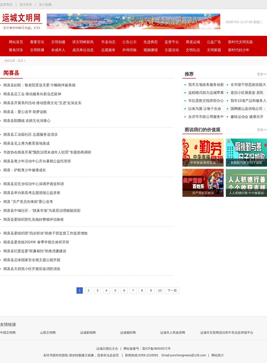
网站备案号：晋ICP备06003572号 (147, 348)
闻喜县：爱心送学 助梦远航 (25, 112)
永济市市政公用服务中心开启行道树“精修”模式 (206, 118)
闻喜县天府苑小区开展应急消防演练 (31, 269)
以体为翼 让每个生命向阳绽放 (204, 110)
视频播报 (151, 50)
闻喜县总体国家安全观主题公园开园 (31, 260)
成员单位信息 (83, 50)
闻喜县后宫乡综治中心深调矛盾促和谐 (33, 184)
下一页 (172, 290)
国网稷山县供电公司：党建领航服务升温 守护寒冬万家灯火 (248, 110)
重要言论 (37, 42)
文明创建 (58, 42)
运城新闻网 (88, 332)
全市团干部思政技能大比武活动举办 (248, 86)
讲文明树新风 (83, 42)
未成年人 (58, 50)
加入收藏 (45, 4)
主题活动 (172, 50)
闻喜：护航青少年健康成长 (24, 170)
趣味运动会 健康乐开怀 (247, 118)
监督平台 (172, 42)
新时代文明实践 (240, 42)
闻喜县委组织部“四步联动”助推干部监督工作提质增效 (45, 233)
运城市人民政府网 (172, 332)
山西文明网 (48, 332)
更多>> (262, 74)
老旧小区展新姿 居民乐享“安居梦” (247, 94)
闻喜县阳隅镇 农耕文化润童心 (27, 121)
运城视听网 (128, 332)
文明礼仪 (193, 50)
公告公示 (129, 42)
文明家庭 (214, 50)
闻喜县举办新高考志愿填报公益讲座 (31, 193)
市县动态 (108, 42)
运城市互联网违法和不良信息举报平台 (226, 332)
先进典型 (151, 42)
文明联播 (37, 50)
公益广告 (214, 42)
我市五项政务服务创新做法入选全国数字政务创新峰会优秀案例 (206, 86)
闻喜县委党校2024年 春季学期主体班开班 (36, 242)
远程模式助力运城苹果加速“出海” (206, 94)
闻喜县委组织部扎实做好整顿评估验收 (33, 219)
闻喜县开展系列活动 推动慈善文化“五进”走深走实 (42, 103)
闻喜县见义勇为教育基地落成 (26, 143)
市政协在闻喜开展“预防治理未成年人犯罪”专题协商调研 (47, 152)
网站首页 (16, 42)
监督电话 (6, 4)
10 (160, 290)
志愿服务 (108, 50)
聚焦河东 (16, 50)
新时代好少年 (238, 50)
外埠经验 (129, 50)
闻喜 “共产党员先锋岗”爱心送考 (28, 202)
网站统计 (217, 355)
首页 (20, 60)
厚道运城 (193, 42)
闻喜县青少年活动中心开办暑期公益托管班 (37, 161)
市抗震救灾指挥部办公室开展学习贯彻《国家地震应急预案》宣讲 (206, 102)
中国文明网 (8, 332)
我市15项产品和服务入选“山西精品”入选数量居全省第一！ (249, 102)
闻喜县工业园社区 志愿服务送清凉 (30, 134)
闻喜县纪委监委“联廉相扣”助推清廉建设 (34, 251)
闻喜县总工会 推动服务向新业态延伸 (32, 94)
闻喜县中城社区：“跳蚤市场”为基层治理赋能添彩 (42, 210)
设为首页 (26, 4)
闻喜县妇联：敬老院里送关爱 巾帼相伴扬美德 (39, 85)
